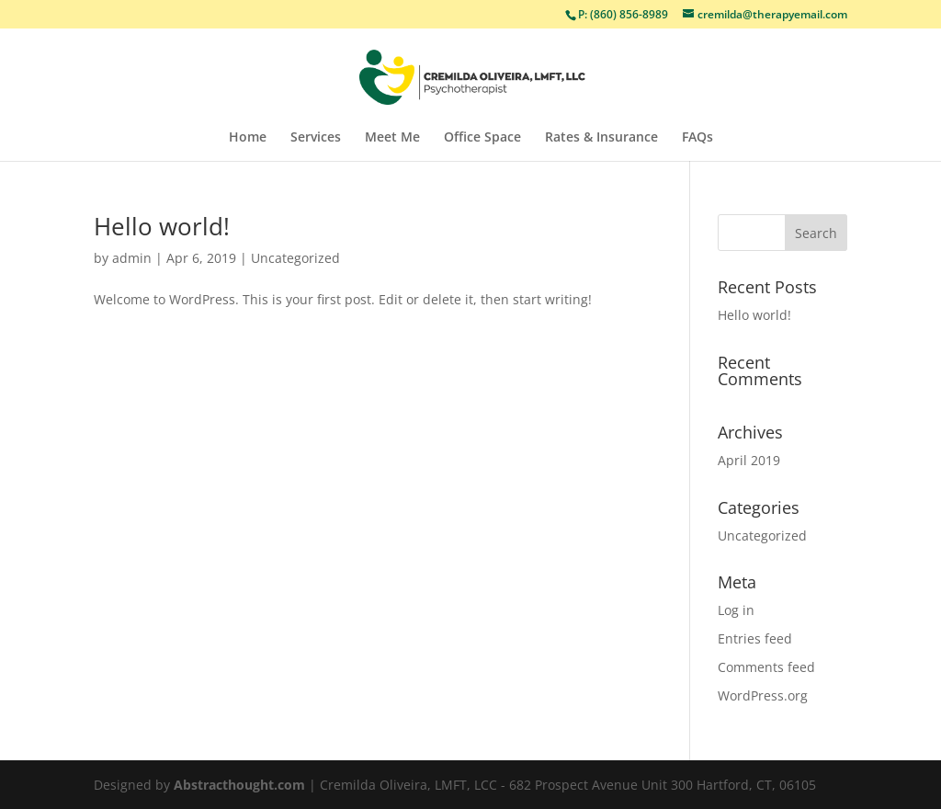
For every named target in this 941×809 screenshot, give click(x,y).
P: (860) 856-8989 (623, 14)
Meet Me (392, 138)
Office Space (482, 138)
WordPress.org (763, 695)
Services (315, 138)
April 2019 (749, 460)
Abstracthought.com (239, 784)
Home (247, 138)
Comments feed (766, 667)
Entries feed (755, 638)
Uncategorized (295, 258)
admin (132, 258)
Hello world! (162, 226)
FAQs (697, 138)
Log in (736, 610)
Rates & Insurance (601, 138)
